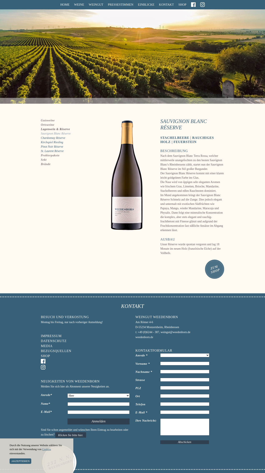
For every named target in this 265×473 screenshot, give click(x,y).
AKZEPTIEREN (20, 461)
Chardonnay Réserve (53, 137)
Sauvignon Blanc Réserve (56, 133)
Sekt (44, 159)
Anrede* (46, 395)
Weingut (96, 4)
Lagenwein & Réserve (55, 129)
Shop (182, 4)
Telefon (140, 404)
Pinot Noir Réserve (52, 146)
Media (46, 346)
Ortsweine (47, 124)
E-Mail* (46, 411)
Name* (45, 403)
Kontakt (166, 4)
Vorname (142, 363)
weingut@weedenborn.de (175, 332)
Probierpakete (50, 155)
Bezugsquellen (56, 351)
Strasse (140, 380)
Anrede (141, 355)
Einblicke (146, 4)
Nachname (143, 371)
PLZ (138, 388)
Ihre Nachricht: (146, 420)
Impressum (51, 336)
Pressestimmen (120, 4)
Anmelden (98, 421)
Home (64, 4)
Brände (46, 164)
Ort (137, 396)
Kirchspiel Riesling (52, 142)
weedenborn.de (144, 337)
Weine (79, 4)
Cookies (46, 449)
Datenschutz (53, 341)
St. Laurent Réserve (52, 151)
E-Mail (141, 412)
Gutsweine (48, 120)
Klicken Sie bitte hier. (70, 435)
